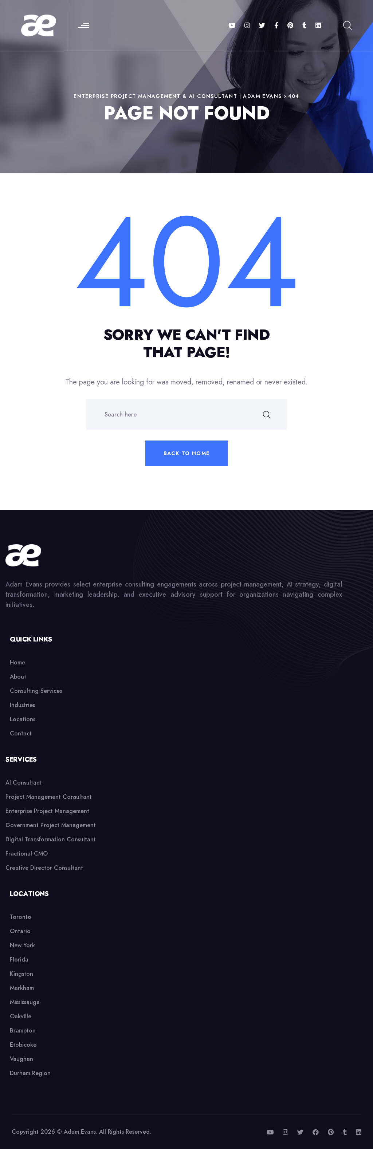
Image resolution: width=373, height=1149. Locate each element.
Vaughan (21, 1059)
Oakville (20, 1016)
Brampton (23, 1030)
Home (17, 662)
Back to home (187, 453)
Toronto (20, 917)
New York (22, 945)
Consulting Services (36, 691)
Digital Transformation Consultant (50, 839)
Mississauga (25, 1002)
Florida (19, 959)
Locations (22, 719)
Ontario (20, 931)
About (18, 676)
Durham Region (30, 1073)
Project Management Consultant (48, 797)
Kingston (21, 974)
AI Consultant (23, 782)
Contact (21, 733)
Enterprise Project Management (47, 811)
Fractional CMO (26, 853)
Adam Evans (80, 1132)
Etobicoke (23, 1045)
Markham (22, 988)
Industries (22, 705)
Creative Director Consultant (44, 868)
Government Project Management (50, 825)
